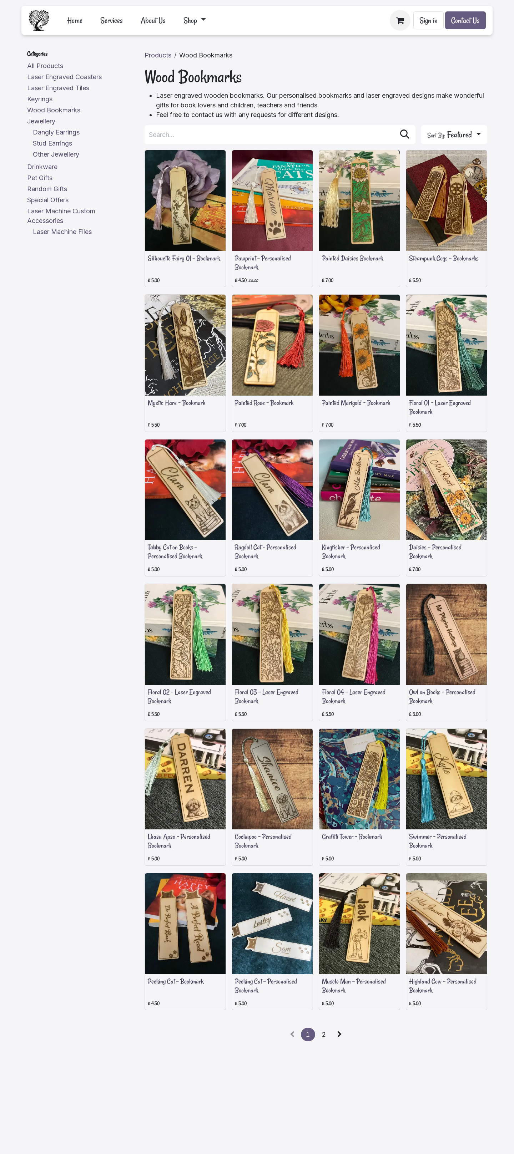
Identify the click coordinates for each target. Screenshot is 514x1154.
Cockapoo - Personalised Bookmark (263, 841)
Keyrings (39, 99)
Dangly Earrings (56, 132)
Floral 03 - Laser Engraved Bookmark (266, 696)
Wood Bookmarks (53, 110)
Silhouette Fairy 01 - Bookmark (184, 258)
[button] (454, 134)
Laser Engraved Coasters (64, 77)
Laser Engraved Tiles (58, 88)
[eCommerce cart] (400, 20)
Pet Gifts (39, 178)
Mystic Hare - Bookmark (176, 402)
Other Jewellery (56, 154)
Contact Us (465, 20)
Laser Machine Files (62, 231)
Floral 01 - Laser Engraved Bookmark (440, 407)
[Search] (404, 134)
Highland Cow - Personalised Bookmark (443, 986)
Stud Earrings (52, 143)
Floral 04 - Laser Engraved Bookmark (354, 696)
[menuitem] (74, 20)
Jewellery (41, 121)
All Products (45, 66)
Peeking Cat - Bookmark (175, 981)
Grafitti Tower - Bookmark (352, 837)
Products (158, 55)
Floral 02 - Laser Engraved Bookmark (179, 696)
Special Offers (48, 200)
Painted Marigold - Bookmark (356, 402)
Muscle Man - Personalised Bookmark (354, 986)
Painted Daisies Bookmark (352, 258)
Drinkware (42, 167)
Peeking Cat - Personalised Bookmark (266, 986)
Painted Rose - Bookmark (264, 402)
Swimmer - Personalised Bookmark (438, 841)
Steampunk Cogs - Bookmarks (444, 258)
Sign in (428, 20)
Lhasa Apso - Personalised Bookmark (179, 841)
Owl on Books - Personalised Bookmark (442, 696)
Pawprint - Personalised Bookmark (263, 263)
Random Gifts (47, 189)
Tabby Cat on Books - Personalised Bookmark (175, 552)
